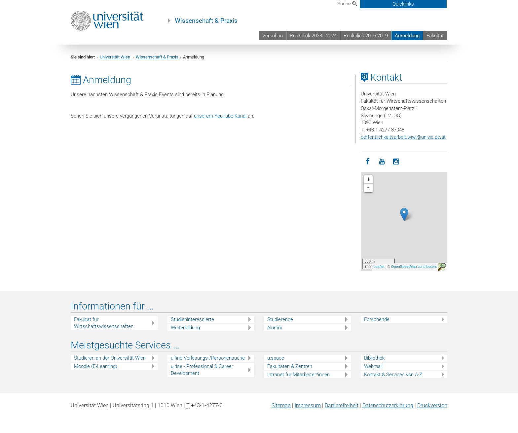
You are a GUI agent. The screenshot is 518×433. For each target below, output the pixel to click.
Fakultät (435, 36)
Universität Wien (115, 56)
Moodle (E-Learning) (95, 366)
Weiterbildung (185, 328)
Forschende (376, 319)
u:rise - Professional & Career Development (202, 369)
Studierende (280, 319)
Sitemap (281, 405)
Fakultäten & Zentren (289, 366)
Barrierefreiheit (341, 405)
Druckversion (432, 405)
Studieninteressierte (192, 319)
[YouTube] (382, 162)
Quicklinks (403, 4)
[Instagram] (396, 162)
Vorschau (272, 36)
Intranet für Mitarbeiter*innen (298, 375)
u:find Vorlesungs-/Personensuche (208, 358)
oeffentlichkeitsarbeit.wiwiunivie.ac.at (403, 137)
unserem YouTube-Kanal (220, 116)
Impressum (308, 405)
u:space (275, 358)
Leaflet (379, 267)
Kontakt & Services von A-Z (393, 375)
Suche (347, 4)
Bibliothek (374, 358)
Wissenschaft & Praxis (206, 20)
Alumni (274, 328)
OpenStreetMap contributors (414, 267)
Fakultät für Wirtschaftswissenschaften (103, 322)
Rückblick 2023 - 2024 (313, 36)
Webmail (373, 366)
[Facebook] (368, 162)
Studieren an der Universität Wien (110, 358)
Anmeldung (407, 36)
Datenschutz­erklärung (387, 405)
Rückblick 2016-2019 (366, 36)
